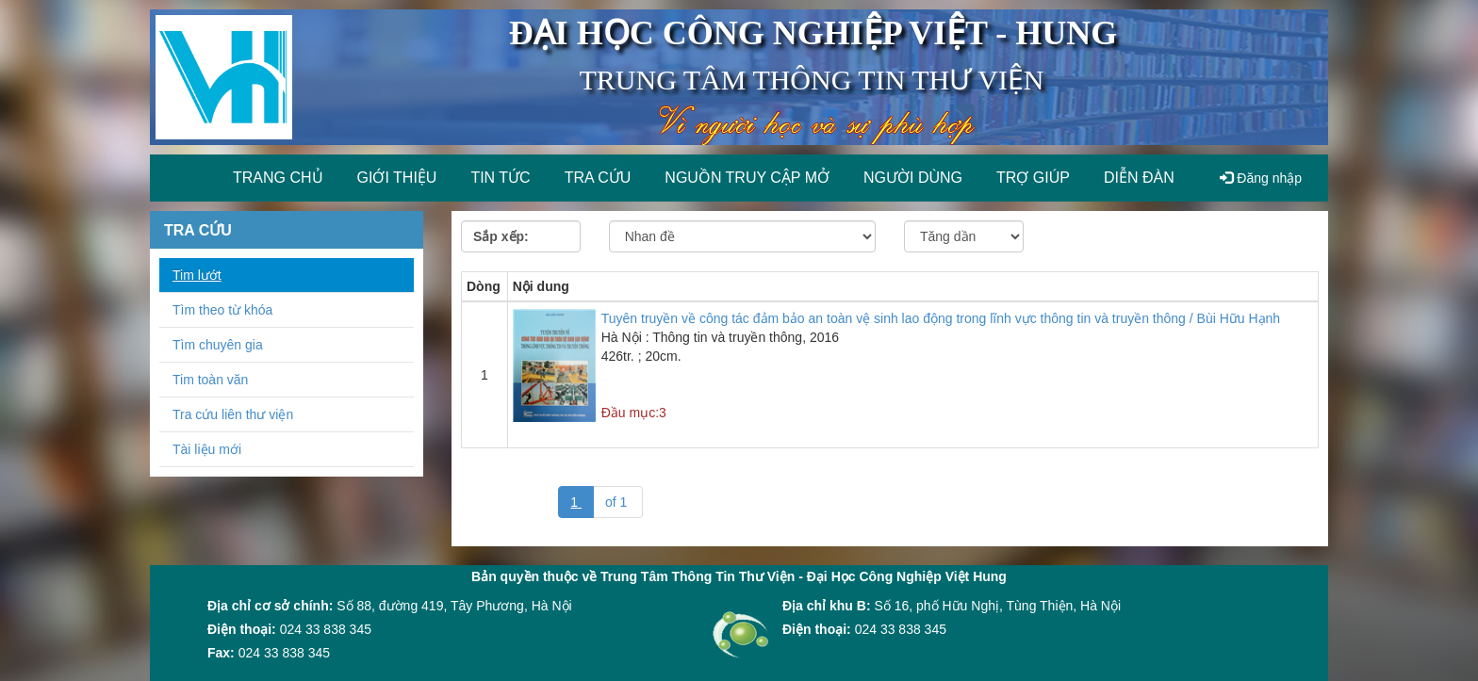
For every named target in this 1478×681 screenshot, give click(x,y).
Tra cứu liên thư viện (232, 414)
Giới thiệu (397, 178)
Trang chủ (278, 178)
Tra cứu (598, 178)
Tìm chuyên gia (217, 344)
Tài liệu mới (206, 449)
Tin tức (500, 178)
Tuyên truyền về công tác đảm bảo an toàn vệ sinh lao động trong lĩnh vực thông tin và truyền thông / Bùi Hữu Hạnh (940, 318)
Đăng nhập (1261, 178)
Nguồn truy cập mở (747, 178)
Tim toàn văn (210, 379)
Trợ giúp (1033, 178)
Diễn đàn (1139, 178)
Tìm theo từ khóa (222, 309)
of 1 (618, 502)
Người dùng (912, 178)
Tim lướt (197, 275)
